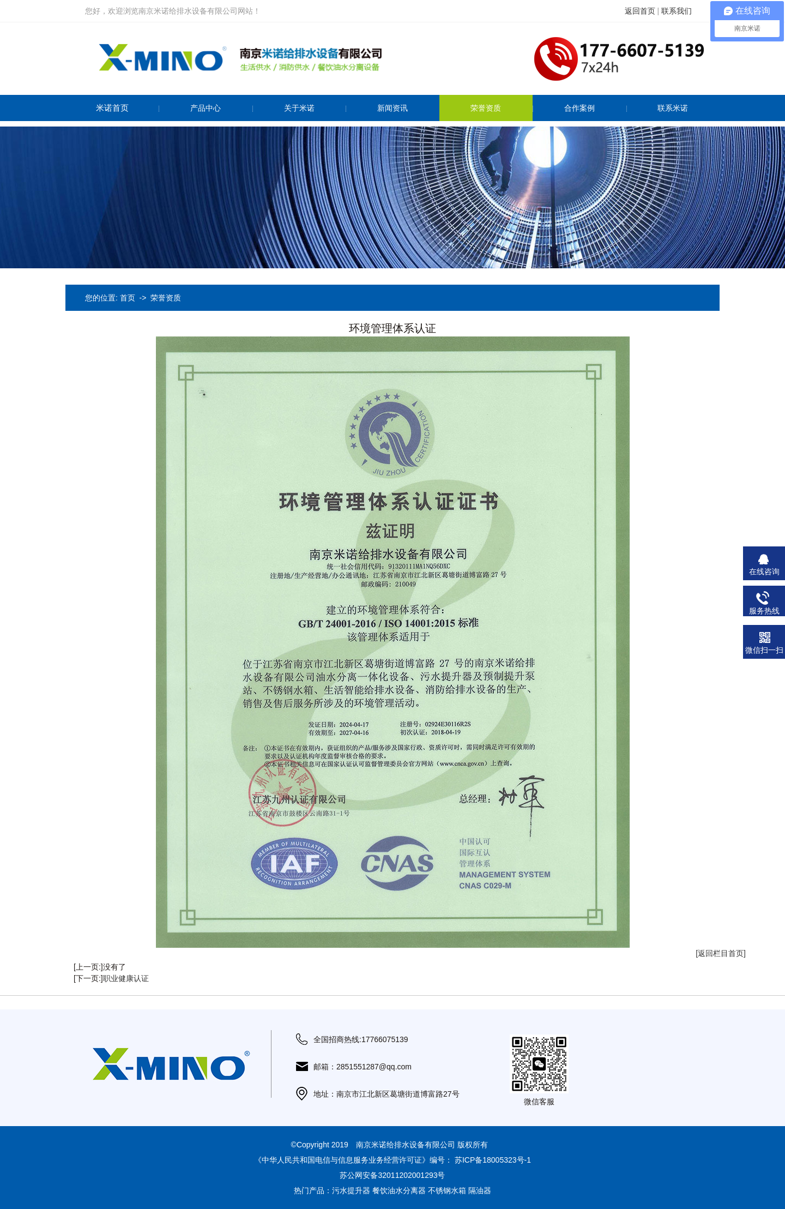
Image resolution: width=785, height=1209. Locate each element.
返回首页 (640, 11)
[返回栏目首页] (721, 953)
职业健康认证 (126, 978)
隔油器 (479, 1190)
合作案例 (579, 108)
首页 (127, 297)
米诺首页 (112, 107)
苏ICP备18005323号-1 (493, 1160)
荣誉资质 (485, 108)
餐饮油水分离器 (399, 1190)
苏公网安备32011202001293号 (392, 1175)
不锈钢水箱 (447, 1190)
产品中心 (205, 108)
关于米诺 (299, 108)
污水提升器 (351, 1190)
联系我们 (676, 11)
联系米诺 (672, 108)
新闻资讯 (392, 108)
